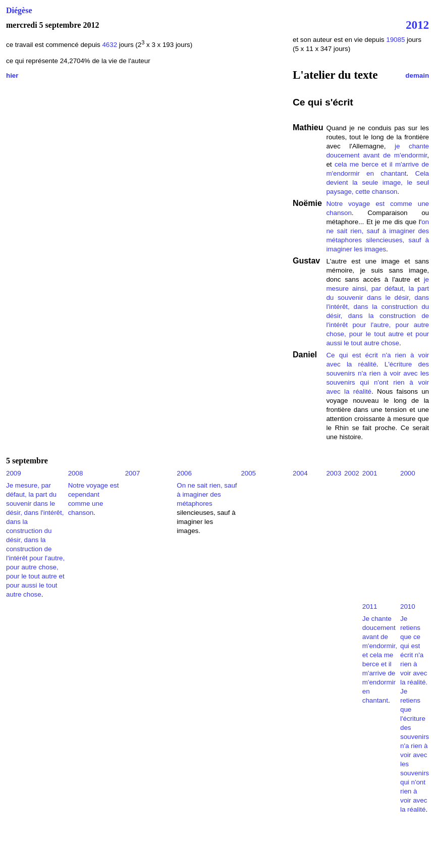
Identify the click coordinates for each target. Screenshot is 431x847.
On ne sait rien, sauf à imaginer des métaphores (207, 494)
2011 (370, 606)
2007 (132, 473)
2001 (370, 473)
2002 (351, 473)
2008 (75, 473)
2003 (333, 473)
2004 (300, 473)
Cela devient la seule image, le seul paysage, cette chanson (377, 182)
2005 (248, 473)
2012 (417, 24)
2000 (407, 473)
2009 (13, 473)
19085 (395, 39)
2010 (407, 606)
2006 (184, 473)
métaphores (343, 240)
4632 (110, 44)
